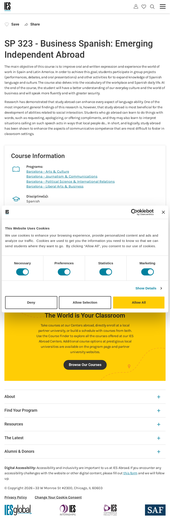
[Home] (7, 6)
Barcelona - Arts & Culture (47, 171)
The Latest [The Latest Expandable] (82, 437)
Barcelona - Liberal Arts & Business (54, 186)
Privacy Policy (15, 497)
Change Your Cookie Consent (58, 497)
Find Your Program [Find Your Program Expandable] (82, 410)
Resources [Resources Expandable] (82, 424)
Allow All (139, 302)
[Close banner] (163, 212)
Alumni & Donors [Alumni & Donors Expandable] (82, 451)
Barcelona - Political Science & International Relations (70, 181)
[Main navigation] (163, 6)
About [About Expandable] (82, 396)
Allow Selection (85, 302)
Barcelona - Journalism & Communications (61, 176)
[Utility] (136, 6)
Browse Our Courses (85, 365)
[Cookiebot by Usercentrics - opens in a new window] (134, 212)
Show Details (145, 288)
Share (32, 24)
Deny (31, 302)
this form (130, 473)
